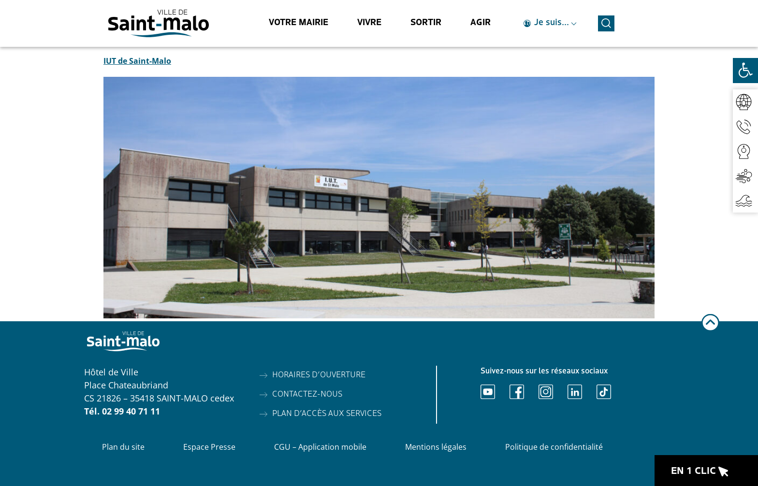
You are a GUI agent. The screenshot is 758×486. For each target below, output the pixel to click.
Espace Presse (209, 447)
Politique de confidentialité (554, 447)
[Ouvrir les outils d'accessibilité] (745, 70)
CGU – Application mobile (320, 447)
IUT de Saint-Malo (137, 61)
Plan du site (123, 447)
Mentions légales (435, 447)
